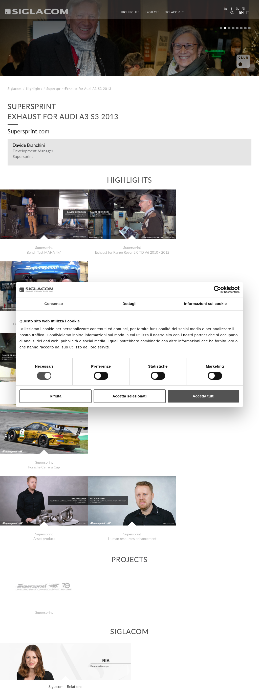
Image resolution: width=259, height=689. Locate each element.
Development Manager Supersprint (33, 153)
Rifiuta (55, 396)
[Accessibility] (110, 681)
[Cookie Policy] (46, 681)
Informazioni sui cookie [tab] (205, 303)
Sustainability (83, 640)
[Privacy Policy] (21, 681)
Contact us (116, 640)
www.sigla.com (236, 681)
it (246, 14)
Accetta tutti (203, 396)
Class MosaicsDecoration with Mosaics (47, 622)
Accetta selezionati (129, 396)
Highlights (130, 13)
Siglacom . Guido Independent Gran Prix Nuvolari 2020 (60, 617)
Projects (152, 13)
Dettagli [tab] (129, 303)
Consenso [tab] (53, 303)
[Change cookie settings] (79, 681)
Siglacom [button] (174, 13)
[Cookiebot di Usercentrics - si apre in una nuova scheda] (217, 289)
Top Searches (25, 640)
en (240, 14)
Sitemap (54, 640)
